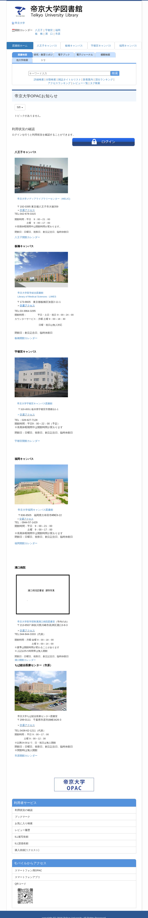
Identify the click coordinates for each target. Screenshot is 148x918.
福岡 (57, 30)
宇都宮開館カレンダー (27, 435)
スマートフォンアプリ (27, 871)
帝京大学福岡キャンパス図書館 (35, 504)
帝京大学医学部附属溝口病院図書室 (36, 616)
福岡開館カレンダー (26, 537)
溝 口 (49, 33)
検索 (115, 68)
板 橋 (38, 33)
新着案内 (88, 74)
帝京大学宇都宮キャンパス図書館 (34, 398)
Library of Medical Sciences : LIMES (37, 291)
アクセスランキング (59, 77)
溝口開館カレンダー (25, 654)
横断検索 (105, 55)
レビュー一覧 (80, 77)
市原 (57, 33)
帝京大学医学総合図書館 (30, 287)
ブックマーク (22, 811)
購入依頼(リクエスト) (27, 844)
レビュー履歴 (22, 824)
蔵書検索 (22, 55)
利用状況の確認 (24, 804)
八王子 (38, 30)
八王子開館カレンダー (27, 231)
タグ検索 (95, 77)
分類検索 (51, 74)
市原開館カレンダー (26, 750)
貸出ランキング (104, 74)
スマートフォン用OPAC (28, 865)
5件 (20, 101)
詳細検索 (39, 74)
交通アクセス (27, 204)
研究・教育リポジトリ (42, 55)
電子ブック (64, 55)
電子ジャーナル (84, 55)
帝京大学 (20, 22)
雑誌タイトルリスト (69, 74)
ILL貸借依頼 (21, 838)
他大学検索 (126, 55)
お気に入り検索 (24, 818)
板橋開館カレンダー (26, 332)
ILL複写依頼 (21, 831)
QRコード (24, 888)
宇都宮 (49, 30)
